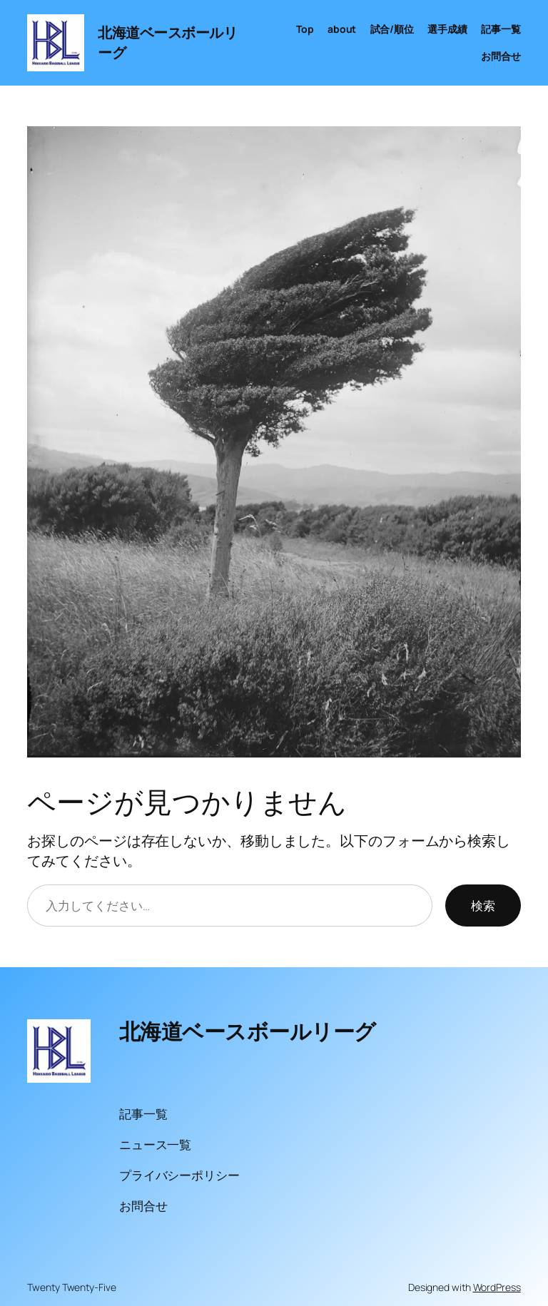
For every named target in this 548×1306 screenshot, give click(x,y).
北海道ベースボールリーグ (247, 1031)
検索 (483, 905)
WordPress (497, 1287)
